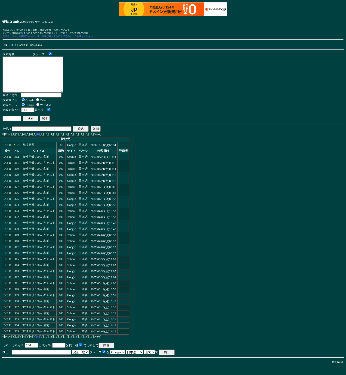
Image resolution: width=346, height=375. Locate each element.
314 (16, 273)
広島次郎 (23, 46)
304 (16, 333)
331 (16, 171)
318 (16, 249)
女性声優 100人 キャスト (39, 171)
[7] (34, 142)
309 (16, 303)
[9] (41, 142)
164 (17, 153)
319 (16, 243)
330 (16, 177)
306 (16, 321)
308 (16, 309)
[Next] (97, 142)
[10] (45, 142)
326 (16, 201)
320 (16, 237)
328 (16, 189)
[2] (17, 142)
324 (16, 213)
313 (16, 279)
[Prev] (8, 142)
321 (16, 231)
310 (16, 297)
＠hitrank (337, 370)
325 (16, 207)
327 (16, 195)
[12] (55, 142)
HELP (13, 46)
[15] (70, 142)
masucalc (36, 46)
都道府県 (28, 153)
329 (16, 183)
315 (16, 267)
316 (16, 261)
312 (16, 285)
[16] (75, 142)
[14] (65, 142)
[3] (20, 142)
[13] (60, 142)
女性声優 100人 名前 (35, 165)
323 (16, 219)
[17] (80, 142)
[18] (85, 142)
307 (16, 315)
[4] (24, 142)
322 (16, 225)
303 (16, 339)
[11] (50, 142)
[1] (13, 142)
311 (16, 291)
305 (16, 327)
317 (16, 255)
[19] (90, 142)
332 (16, 165)
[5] (27, 142)
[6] (31, 142)
